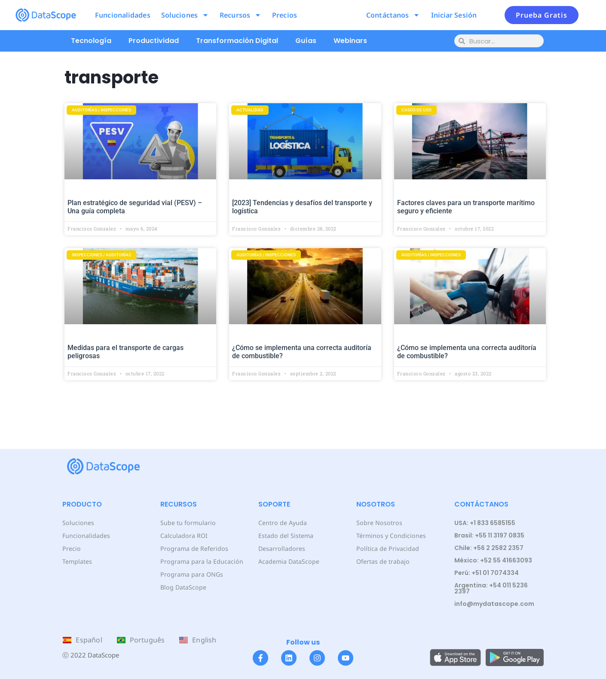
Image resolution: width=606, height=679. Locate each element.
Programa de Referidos (193, 548)
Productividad (154, 41)
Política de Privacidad (387, 548)
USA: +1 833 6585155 (484, 523)
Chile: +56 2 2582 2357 (488, 548)
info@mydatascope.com (494, 603)
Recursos (240, 15)
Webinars (350, 41)
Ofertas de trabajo (382, 561)
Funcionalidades (122, 15)
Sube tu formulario (187, 523)
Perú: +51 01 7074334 (486, 572)
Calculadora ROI (183, 536)
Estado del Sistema (285, 536)
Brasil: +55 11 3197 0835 (489, 535)
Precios (284, 15)
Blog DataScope (182, 587)
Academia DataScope (288, 561)
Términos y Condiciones (390, 536)
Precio (71, 548)
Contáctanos (393, 15)
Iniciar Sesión (454, 15)
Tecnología (91, 41)
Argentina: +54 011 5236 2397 (491, 588)
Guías (305, 41)
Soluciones (185, 15)
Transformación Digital (237, 41)
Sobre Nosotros (378, 523)
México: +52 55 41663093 (493, 560)
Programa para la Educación (201, 561)
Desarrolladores (281, 548)
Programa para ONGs (191, 574)
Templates (77, 561)
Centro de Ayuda (282, 523)
